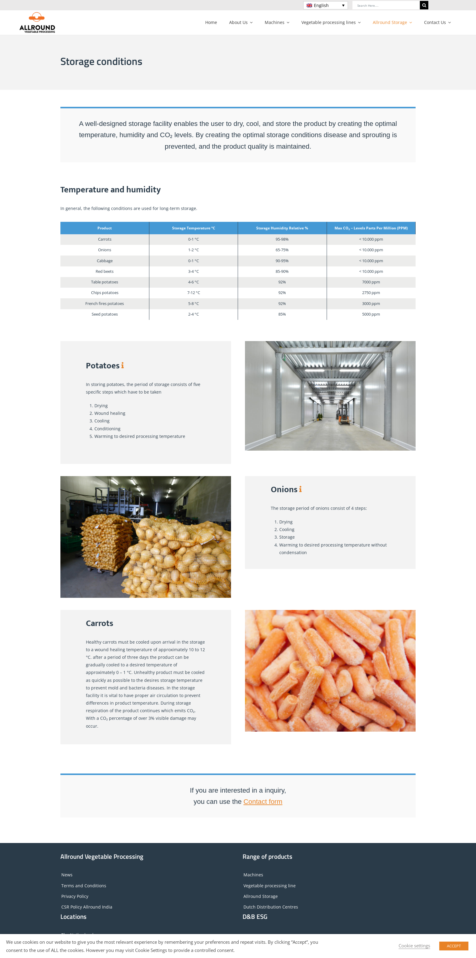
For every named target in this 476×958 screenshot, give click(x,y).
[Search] (424, 5)
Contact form (262, 801)
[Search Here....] (386, 5)
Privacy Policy (74, 896)
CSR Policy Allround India (86, 907)
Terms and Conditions (83, 886)
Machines (253, 875)
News (67, 875)
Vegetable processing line (269, 886)
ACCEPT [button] (454, 946)
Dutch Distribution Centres (270, 907)
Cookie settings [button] (414, 946)
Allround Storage (260, 896)
